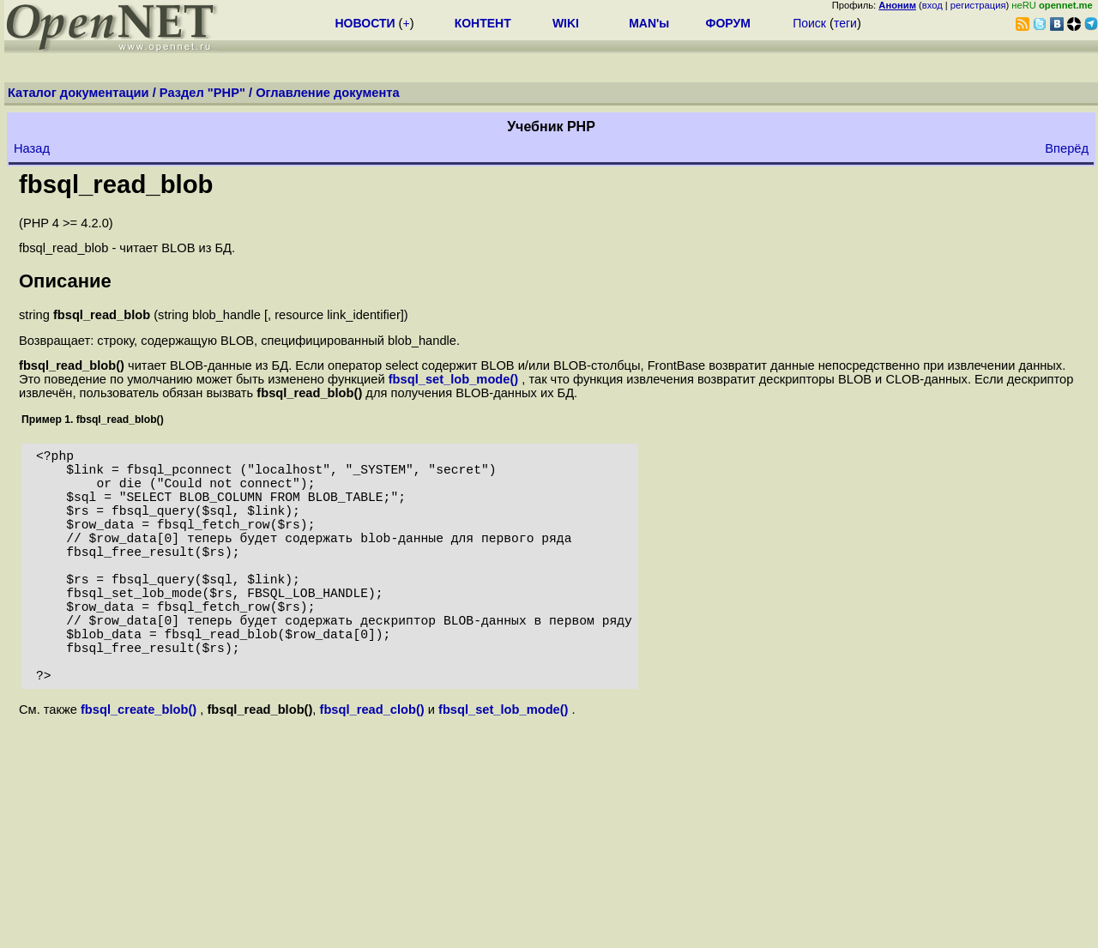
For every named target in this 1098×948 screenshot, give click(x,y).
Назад (32, 148)
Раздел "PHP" (202, 93)
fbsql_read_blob (116, 184)
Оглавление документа (328, 93)
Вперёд (1067, 148)
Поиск (809, 23)
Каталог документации (78, 93)
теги (845, 23)
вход (932, 5)
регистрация (978, 5)
